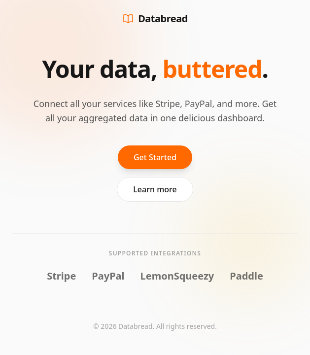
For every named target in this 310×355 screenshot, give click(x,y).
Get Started (155, 157)
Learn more (154, 189)
